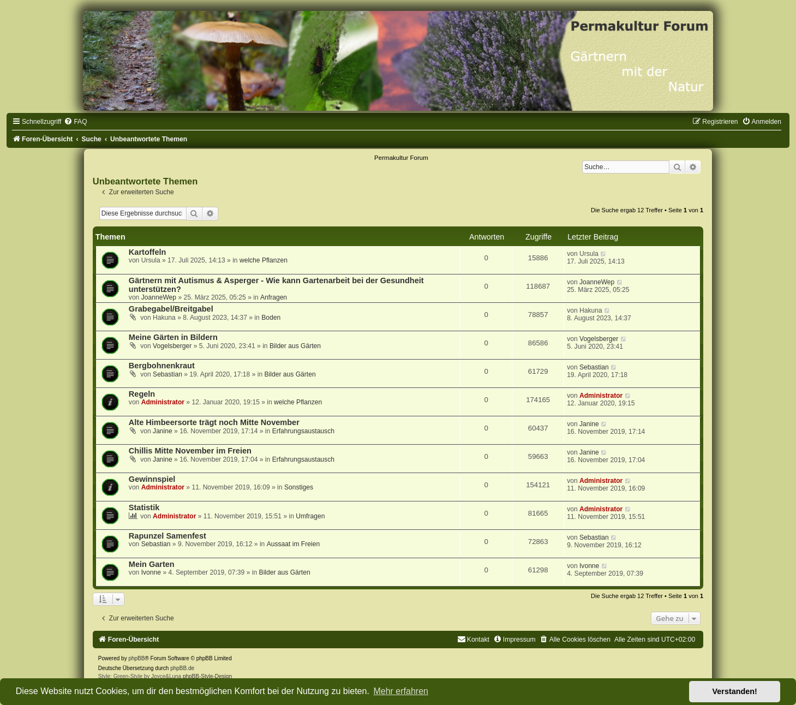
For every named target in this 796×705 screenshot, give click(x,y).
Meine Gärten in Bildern (173, 337)
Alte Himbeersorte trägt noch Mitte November (214, 422)
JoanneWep (158, 297)
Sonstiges (298, 487)
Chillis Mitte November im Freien (190, 450)
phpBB (136, 658)
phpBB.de (182, 668)
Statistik (144, 507)
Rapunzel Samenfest (167, 535)
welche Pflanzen (264, 260)
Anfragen (273, 297)
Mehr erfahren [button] (400, 691)
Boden (270, 317)
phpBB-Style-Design (207, 676)
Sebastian (167, 374)
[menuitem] (75, 122)
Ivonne (151, 572)
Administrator (162, 402)
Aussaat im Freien (293, 544)
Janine (162, 431)
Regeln (142, 394)
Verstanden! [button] (735, 691)
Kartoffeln (147, 252)
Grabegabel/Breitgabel (171, 308)
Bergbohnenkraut (162, 365)
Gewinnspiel (152, 479)
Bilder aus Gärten (295, 346)
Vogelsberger (172, 346)
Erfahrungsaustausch (303, 431)
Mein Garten (152, 564)
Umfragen (310, 516)
